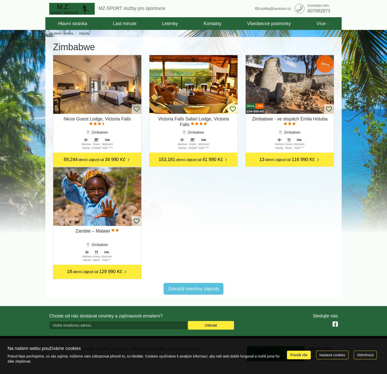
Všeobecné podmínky (269, 23)
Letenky (170, 23)
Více (321, 23)
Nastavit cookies (332, 355)
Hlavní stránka (72, 23)
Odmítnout (365, 355)
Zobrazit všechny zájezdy (193, 288)
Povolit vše (298, 355)
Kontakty (212, 23)
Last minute (124, 23)
